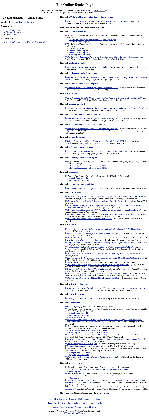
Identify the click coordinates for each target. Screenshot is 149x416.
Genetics (73, 225)
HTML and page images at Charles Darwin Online (88, 330)
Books (55, 407)
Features (69, 407)
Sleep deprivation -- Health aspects (84, 147)
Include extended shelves (97, 10)
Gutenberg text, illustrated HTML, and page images (88, 332)
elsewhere (30, 22)
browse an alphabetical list (64, 13)
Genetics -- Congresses (79, 284)
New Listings (66, 403)
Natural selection (77, 302)
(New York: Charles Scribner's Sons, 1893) (98, 265)
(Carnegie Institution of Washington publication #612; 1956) (101, 247)
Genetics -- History (77, 294)
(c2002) (88, 188)
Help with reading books (58, 399)
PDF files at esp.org (76, 48)
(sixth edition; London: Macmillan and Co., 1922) (90, 219)
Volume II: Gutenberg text (79, 42)
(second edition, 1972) (85, 240)
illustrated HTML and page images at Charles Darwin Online (92, 376)
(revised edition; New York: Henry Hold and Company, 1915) (105, 197)
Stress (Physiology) (77, 137)
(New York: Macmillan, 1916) (90, 67)
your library (19, 22)
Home (49, 403)
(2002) (93, 129)
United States (11, 34)
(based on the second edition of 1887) (105, 339)
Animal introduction (78, 104)
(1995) (100, 242)
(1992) (101, 118)
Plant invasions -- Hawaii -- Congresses (85, 114)
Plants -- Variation (77, 363)
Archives (78, 407)
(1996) (93, 88)
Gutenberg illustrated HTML (80, 55)
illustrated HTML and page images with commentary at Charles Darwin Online (99, 369)
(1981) (95, 141)
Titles (84, 403)
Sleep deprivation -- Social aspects (83, 157)
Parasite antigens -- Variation (82, 184)
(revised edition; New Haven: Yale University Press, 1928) (98, 253)
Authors (76, 403)
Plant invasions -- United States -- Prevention (88, 125)
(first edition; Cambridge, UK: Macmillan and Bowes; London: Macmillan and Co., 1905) (105, 210)
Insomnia (74, 172)
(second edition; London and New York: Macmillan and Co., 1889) (103, 321)
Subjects (91, 403)
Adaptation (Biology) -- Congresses (84, 73)
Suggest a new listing (92, 399)
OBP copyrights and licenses (74, 413)
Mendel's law (75, 192)
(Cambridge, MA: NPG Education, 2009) (91, 233)
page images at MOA (77, 317)
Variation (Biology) (13, 30)
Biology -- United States (15, 32)
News (62, 407)
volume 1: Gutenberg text (78, 50)
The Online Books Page (74, 4)
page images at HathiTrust (79, 180)
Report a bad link (75, 399)
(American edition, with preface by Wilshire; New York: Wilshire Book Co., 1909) (102, 214)
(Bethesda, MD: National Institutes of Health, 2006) (93, 238)
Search (56, 403)
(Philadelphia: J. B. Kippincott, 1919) (93, 278)
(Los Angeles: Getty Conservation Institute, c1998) (105, 98)
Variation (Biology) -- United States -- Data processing (26, 42)
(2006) (97, 151)
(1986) (97, 21)
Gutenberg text (74, 371)
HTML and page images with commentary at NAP (88, 166)
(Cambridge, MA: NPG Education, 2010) (106, 229)
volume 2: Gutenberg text (78, 53)
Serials (99, 403)
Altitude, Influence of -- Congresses (84, 84)
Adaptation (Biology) (78, 63)
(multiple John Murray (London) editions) (105, 57)
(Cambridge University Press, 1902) (97, 201)
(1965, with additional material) (87, 298)
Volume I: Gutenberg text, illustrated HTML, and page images (92, 40)
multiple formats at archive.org (80, 178)
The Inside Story (90, 407)
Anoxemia (74, 94)
